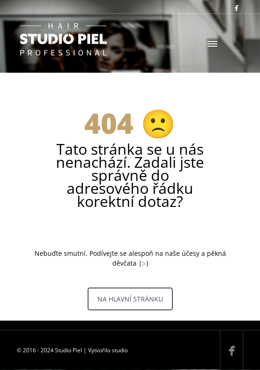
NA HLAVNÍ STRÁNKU (130, 299)
